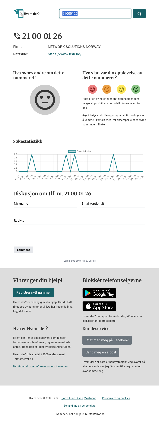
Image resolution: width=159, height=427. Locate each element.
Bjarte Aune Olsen (72, 398)
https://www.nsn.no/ (65, 54)
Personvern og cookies (116, 398)
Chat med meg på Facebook (107, 340)
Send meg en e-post (101, 352)
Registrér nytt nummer (33, 292)
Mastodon (90, 398)
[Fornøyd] (121, 89)
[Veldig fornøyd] (135, 89)
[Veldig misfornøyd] (92, 89)
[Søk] (139, 13)
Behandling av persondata (80, 406)
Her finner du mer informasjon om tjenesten (40, 367)
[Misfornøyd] (106, 89)
